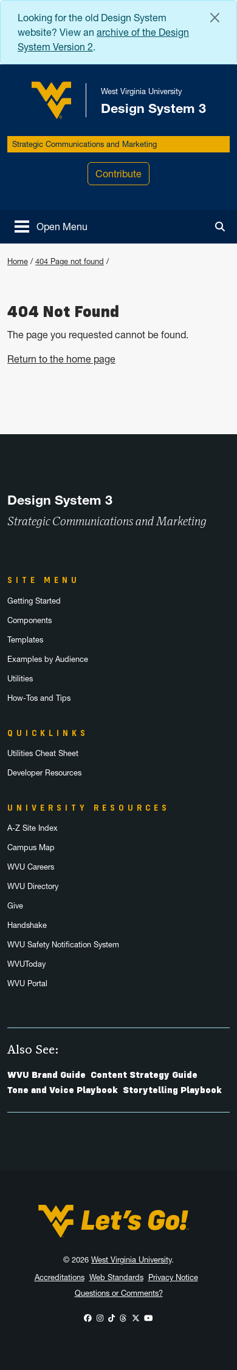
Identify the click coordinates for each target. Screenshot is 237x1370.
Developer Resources (44, 772)
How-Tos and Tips (38, 698)
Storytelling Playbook (172, 1090)
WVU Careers (30, 866)
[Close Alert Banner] (214, 17)
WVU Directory (32, 886)
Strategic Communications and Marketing (84, 144)
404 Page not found (69, 261)
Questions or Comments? (119, 1293)
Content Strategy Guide (144, 1074)
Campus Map (31, 847)
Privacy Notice (173, 1277)
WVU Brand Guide (46, 1074)
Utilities (20, 678)
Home (17, 261)
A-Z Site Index (32, 828)
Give (15, 905)
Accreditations (59, 1277)
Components (29, 620)
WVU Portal (27, 983)
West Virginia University (131, 1259)
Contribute (118, 174)
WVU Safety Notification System (63, 944)
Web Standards (116, 1277)
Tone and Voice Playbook (62, 1090)
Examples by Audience (47, 659)
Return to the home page (61, 359)
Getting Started (34, 600)
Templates (25, 639)
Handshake (27, 925)
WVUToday (26, 964)
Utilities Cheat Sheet (42, 753)
